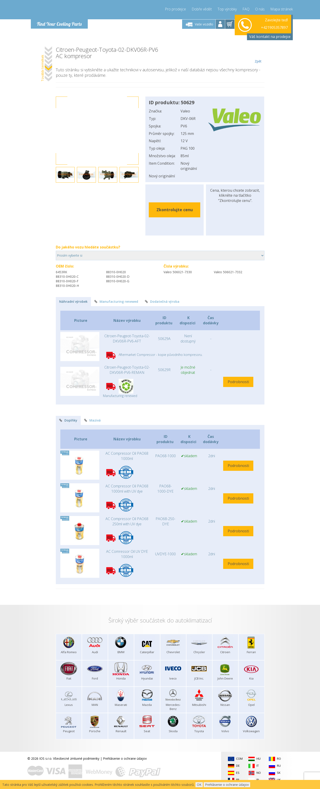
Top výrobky (227, 9)
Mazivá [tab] (92, 420)
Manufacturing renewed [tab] (116, 301)
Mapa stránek (281, 9)
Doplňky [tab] (68, 420)
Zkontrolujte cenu (174, 209)
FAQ (245, 9)
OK (199, 784)
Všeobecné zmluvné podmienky (76, 758)
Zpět (258, 55)
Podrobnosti (238, 381)
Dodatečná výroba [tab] (162, 301)
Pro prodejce (175, 9)
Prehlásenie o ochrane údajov (125, 758)
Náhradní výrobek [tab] (73, 301)
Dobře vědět (202, 9)
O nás (260, 9)
